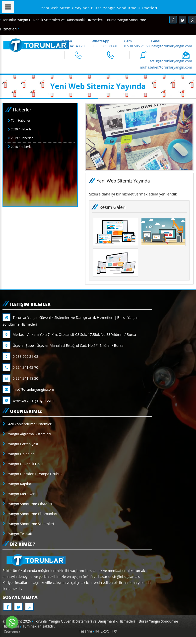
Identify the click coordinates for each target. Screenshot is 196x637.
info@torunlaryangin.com (28, 389)
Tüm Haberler (19, 120)
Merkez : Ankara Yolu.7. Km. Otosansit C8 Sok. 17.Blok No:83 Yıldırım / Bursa (69, 334)
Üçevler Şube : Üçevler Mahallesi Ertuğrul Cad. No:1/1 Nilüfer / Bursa (63, 345)
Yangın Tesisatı (17, 533)
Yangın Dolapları (18, 454)
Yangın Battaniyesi (20, 444)
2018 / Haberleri (20, 147)
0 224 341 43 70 (20, 367)
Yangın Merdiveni (19, 493)
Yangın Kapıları (17, 483)
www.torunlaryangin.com (28, 400)
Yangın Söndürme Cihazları (27, 503)
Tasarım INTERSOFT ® (98, 631)
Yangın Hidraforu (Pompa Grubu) (32, 473)
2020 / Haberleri (20, 129)
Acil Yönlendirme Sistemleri (27, 424)
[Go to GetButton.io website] (12, 632)
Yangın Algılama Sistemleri (26, 434)
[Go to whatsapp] (12, 622)
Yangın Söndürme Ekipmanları (29, 513)
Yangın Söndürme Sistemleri (28, 523)
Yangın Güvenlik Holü (22, 463)
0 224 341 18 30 (20, 378)
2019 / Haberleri (20, 138)
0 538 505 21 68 (20, 356)
